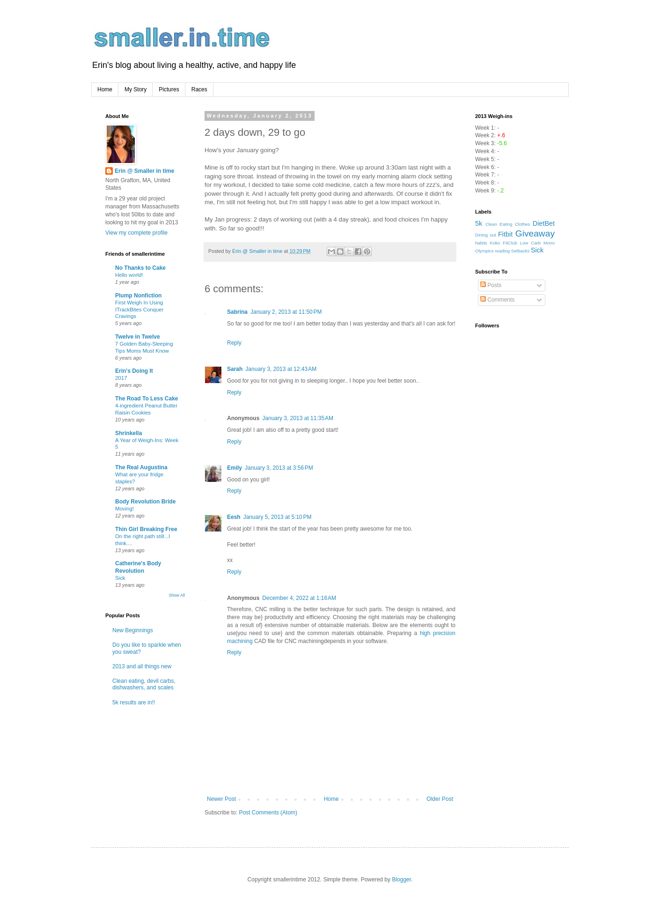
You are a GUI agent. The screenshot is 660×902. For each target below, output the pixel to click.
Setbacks (520, 250)
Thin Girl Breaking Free (146, 529)
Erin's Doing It (134, 371)
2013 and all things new (141, 666)
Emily (234, 468)
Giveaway (535, 233)
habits (481, 242)
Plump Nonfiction (138, 295)
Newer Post (221, 799)
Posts (490, 285)
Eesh (234, 517)
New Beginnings (132, 630)
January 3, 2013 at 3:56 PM (279, 468)
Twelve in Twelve (137, 336)
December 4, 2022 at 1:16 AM (299, 598)
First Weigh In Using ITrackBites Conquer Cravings (139, 309)
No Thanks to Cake (140, 268)
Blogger (401, 879)
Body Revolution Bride (145, 501)
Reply (234, 343)
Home (104, 89)
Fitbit (505, 234)
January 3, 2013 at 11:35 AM (297, 418)
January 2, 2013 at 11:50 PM (286, 312)
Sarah (234, 369)
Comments (497, 299)
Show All (177, 595)
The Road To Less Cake (146, 398)
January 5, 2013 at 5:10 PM (277, 517)
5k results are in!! (133, 702)
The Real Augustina (141, 467)
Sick (120, 578)
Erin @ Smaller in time (144, 171)
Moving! (124, 508)
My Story (136, 89)
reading (502, 250)
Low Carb (530, 242)
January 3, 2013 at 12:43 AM (280, 369)
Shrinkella (128, 433)
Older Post (439, 799)
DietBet (544, 223)
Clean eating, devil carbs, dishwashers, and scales (144, 684)
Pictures (169, 89)
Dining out (485, 234)
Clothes (522, 224)
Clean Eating (499, 224)
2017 (121, 378)
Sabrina (237, 312)
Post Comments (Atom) (268, 812)
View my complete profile (136, 232)
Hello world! (129, 275)
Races (199, 89)
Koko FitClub (503, 242)
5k (478, 223)
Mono (549, 242)
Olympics (484, 250)
